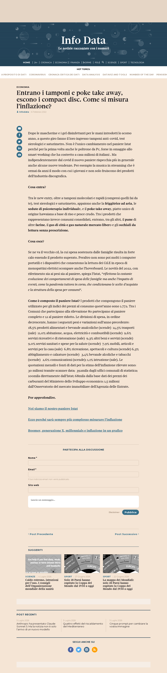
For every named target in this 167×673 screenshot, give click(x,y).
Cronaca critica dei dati (64, 74)
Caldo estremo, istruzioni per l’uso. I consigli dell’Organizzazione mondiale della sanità (41, 584)
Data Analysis (91, 74)
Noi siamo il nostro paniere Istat (53, 409)
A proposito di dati (13, 74)
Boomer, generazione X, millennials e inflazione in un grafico (75, 431)
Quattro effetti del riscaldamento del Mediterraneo (83, 625)
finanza (75, 62)
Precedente (40, 534)
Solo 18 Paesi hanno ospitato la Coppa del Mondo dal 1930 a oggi (79, 583)
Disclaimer (114, 512)
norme (87, 62)
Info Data (83, 40)
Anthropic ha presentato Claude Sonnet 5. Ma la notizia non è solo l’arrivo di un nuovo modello (36, 626)
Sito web (33, 485)
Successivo (127, 534)
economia (61, 62)
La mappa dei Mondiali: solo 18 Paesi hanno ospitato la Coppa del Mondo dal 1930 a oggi (118, 584)
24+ (35, 62)
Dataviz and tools (115, 74)
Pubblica (131, 512)
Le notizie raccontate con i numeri (83, 48)
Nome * (32, 458)
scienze (112, 62)
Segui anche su (84, 641)
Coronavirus (37, 74)
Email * (32, 469)
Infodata (23, 112)
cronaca (46, 62)
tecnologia (137, 62)
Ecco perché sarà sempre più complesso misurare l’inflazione (75, 420)
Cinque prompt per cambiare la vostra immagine (129, 625)
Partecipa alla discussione (83, 449)
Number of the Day (142, 74)
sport (123, 62)
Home (26, 62)
